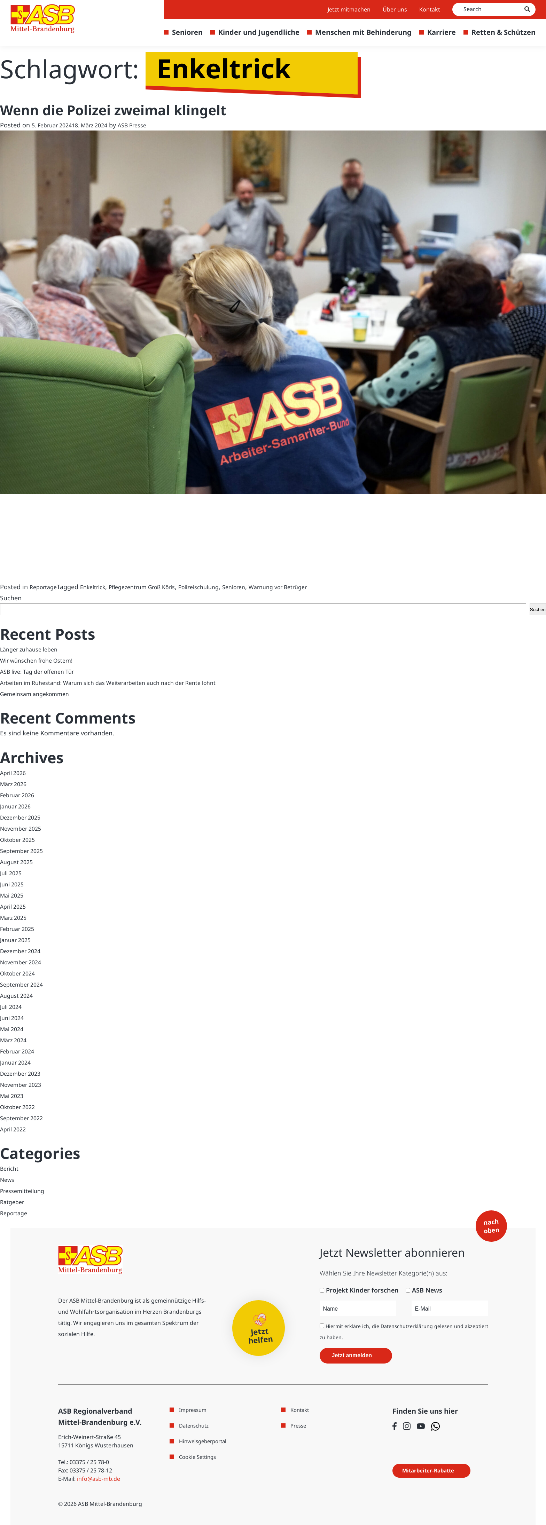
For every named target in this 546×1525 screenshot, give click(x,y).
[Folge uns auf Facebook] (394, 1426)
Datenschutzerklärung (407, 1325)
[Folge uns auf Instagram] (407, 1426)
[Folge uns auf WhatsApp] (435, 1426)
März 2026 (15, 783)
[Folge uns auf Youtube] (421, 1426)
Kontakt (429, 9)
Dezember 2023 (23, 1073)
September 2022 (24, 1117)
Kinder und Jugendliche (258, 32)
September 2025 (24, 850)
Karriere (441, 32)
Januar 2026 (17, 805)
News (8, 1179)
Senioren (187, 32)
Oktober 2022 (20, 1106)
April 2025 (15, 906)
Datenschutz (195, 1425)
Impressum (194, 1409)
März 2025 (15, 917)
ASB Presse (144, 124)
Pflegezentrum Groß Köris (154, 586)
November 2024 (23, 961)
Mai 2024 (13, 1028)
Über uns (395, 9)
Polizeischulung (219, 586)
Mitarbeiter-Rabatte (432, 1470)
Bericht (10, 1168)
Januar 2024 (17, 1062)
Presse (299, 1425)
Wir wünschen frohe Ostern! (41, 660)
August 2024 (18, 995)
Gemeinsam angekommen (39, 693)
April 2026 (15, 772)
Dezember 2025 (23, 817)
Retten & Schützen (503, 32)
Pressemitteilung (25, 1190)
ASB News (427, 1290)
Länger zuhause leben (32, 649)
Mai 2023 (13, 1095)
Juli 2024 (12, 1006)
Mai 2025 (13, 895)
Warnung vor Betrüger (308, 586)
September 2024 (24, 984)
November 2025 (23, 828)
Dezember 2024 (23, 950)
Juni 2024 (13, 1017)
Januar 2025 (17, 939)
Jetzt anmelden (352, 1355)
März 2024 (15, 1039)
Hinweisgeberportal (205, 1441)
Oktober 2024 (20, 973)
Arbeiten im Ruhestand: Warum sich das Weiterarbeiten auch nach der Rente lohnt (122, 682)
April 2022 (15, 1128)
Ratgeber (13, 1201)
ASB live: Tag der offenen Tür (42, 671)
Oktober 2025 (20, 839)
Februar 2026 (19, 794)
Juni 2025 (13, 883)
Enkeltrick (98, 586)
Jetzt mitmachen (349, 9)
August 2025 (18, 861)
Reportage (45, 586)
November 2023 (23, 1084)
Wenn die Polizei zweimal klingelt (124, 109)
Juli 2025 (12, 872)
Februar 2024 (19, 1050)
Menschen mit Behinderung (363, 32)
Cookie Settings (199, 1456)
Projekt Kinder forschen (362, 1290)
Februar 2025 (19, 928)
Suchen (11, 597)
